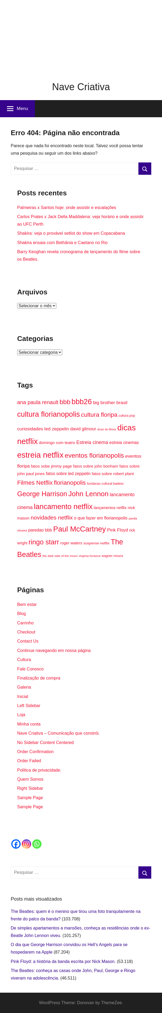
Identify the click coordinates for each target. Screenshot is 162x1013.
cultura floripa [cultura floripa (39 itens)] (99, 414)
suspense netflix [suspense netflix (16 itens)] (96, 543)
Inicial (22, 696)
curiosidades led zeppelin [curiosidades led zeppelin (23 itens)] (43, 428)
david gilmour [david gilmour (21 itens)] (83, 428)
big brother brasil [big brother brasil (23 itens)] (110, 402)
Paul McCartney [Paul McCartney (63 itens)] (79, 529)
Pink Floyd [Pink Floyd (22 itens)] (117, 530)
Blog (21, 613)
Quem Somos (30, 779)
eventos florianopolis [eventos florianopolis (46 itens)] (94, 455)
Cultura (24, 659)
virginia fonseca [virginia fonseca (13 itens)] (90, 555)
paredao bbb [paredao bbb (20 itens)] (40, 530)
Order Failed (29, 760)
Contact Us (27, 641)
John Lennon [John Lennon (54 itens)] (88, 494)
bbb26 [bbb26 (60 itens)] (82, 401)
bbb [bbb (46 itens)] (65, 401)
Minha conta (28, 724)
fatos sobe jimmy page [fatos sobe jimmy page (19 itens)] (51, 466)
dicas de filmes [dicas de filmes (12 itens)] (106, 429)
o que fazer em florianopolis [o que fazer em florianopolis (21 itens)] (100, 517)
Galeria (24, 687)
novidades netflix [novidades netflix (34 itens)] (52, 517)
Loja (21, 714)
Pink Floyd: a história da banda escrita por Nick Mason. (63, 961)
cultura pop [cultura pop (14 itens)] (127, 416)
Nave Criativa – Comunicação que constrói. (58, 733)
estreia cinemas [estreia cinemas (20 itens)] (124, 442)
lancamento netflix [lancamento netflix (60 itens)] (63, 506)
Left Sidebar (28, 705)
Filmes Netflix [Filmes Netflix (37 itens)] (35, 482)
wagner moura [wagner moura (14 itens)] (112, 556)
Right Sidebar (30, 788)
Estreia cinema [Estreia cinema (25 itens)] (92, 442)
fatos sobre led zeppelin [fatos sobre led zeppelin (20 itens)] (68, 473)
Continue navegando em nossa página (54, 650)
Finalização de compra (38, 678)
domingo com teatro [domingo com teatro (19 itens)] (57, 442)
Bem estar (27, 604)
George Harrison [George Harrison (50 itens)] (42, 494)
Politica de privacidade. (39, 770)
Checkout (26, 632)
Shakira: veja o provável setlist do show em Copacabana (71, 233)
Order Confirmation (35, 751)
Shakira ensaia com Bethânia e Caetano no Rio (62, 242)
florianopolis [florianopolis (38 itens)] (70, 482)
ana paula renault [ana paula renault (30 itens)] (37, 402)
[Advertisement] (81, 37)
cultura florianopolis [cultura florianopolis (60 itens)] (48, 414)
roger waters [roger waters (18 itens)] (71, 543)
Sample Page (30, 797)
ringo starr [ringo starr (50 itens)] (44, 542)
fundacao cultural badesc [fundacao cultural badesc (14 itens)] (105, 483)
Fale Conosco (30, 669)
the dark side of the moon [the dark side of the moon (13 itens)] (60, 555)
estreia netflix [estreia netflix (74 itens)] (40, 454)
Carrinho (25, 623)
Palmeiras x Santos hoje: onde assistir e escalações (66, 207)
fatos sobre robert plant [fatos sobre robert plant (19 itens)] (113, 473)
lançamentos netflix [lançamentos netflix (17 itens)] (110, 508)
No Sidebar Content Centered (45, 742)
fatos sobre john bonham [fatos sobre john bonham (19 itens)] (95, 466)
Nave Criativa (81, 86)
